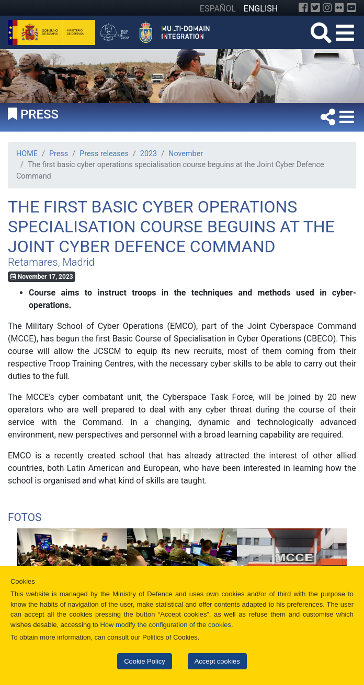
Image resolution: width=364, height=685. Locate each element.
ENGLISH (261, 9)
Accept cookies (217, 661)
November (185, 153)
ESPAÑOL (218, 9)
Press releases (104, 153)
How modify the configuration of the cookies (165, 625)
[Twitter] (315, 8)
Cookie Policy (144, 661)
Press (58, 153)
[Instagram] (327, 8)
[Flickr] (339, 8)
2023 (148, 153)
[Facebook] (303, 8)
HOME (27, 153)
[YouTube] (351, 8)
